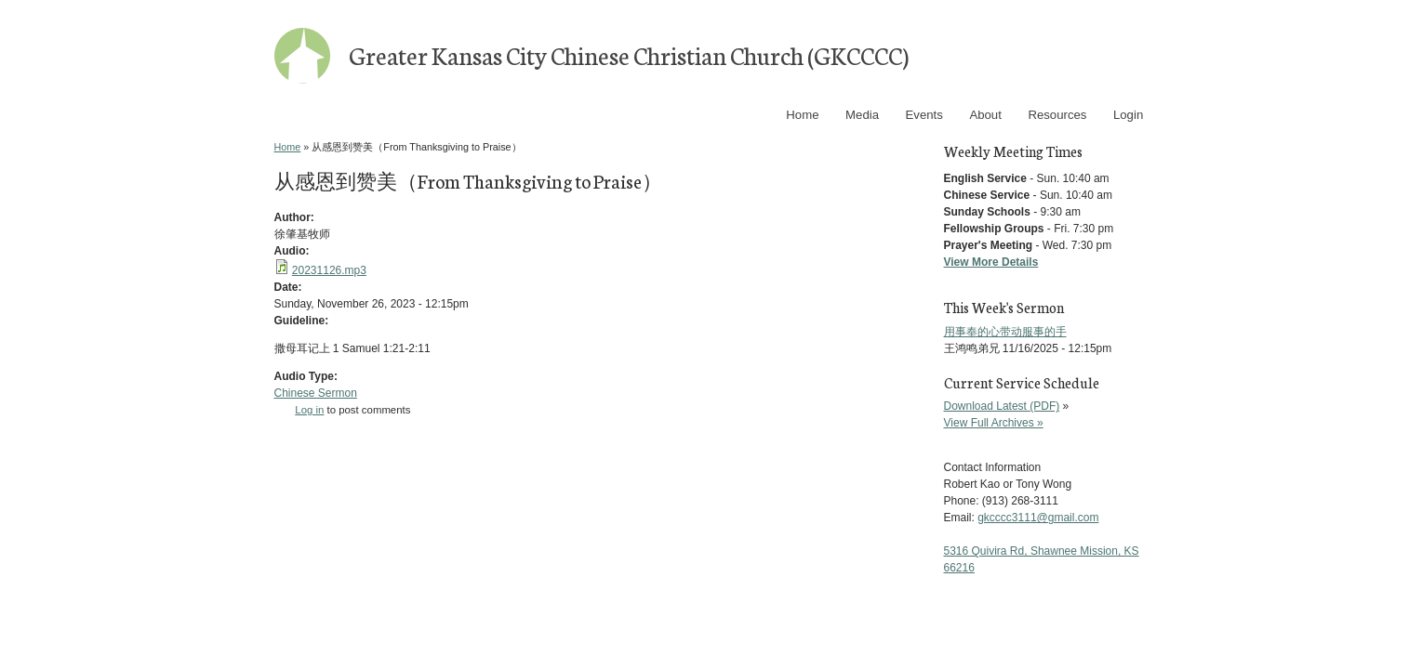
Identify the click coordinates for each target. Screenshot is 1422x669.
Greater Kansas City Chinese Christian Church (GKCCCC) (629, 54)
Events (924, 115)
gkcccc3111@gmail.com (1037, 517)
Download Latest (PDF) (1002, 406)
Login (1128, 115)
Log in (309, 409)
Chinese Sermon (315, 393)
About (985, 115)
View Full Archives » (993, 422)
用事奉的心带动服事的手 (1005, 331)
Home (802, 115)
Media (862, 115)
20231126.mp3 (329, 270)
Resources (1057, 115)
